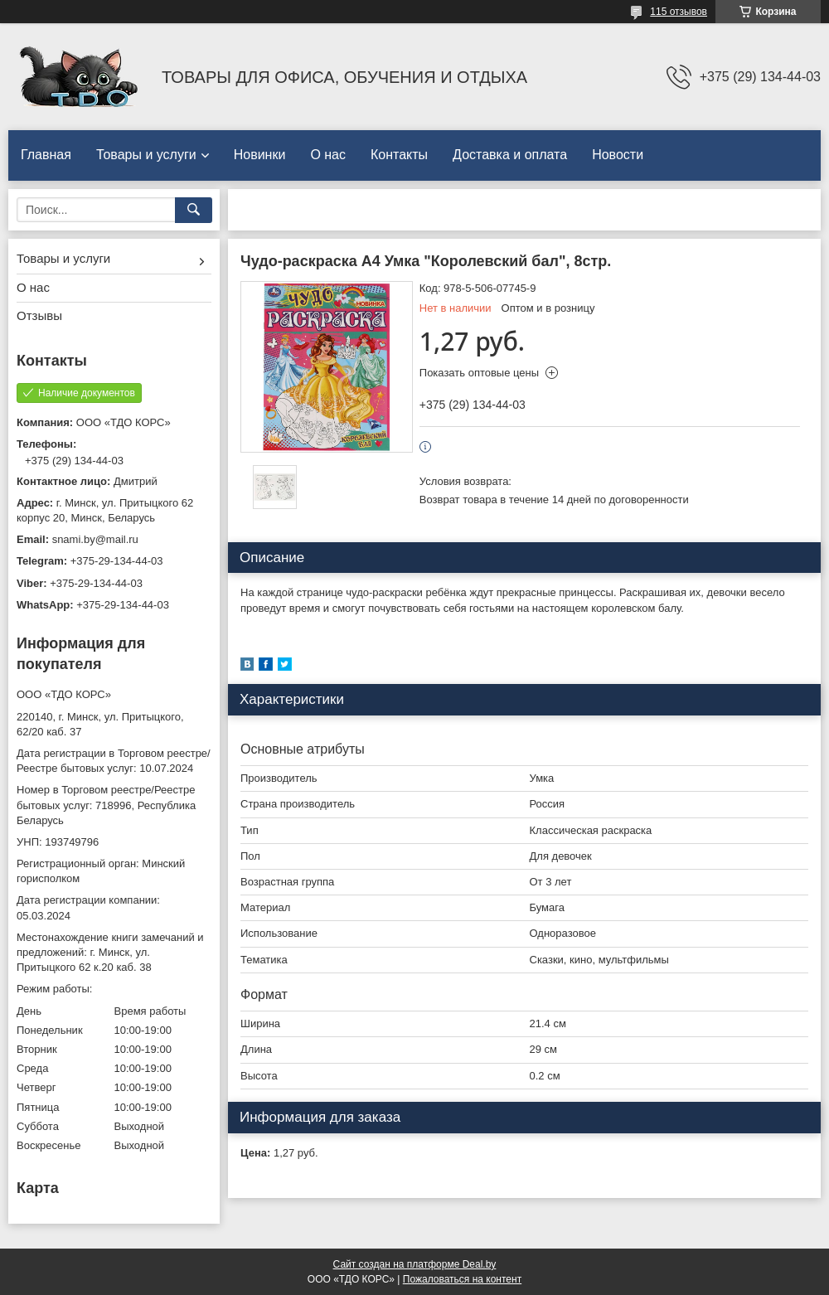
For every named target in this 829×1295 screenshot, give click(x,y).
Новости (617, 155)
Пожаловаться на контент (462, 1279)
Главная (46, 155)
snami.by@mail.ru (95, 539)
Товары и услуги (146, 155)
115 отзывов (678, 11)
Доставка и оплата (510, 155)
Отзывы (39, 315)
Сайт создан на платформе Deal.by (415, 1264)
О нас (328, 155)
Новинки (260, 155)
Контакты (399, 155)
